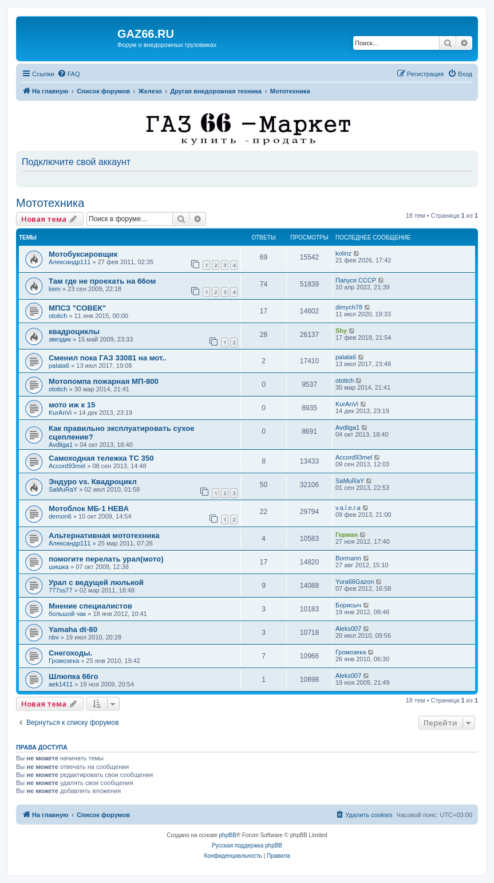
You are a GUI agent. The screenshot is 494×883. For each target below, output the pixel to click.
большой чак (67, 613)
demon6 (60, 516)
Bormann (348, 558)
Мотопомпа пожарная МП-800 (104, 381)
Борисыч (348, 605)
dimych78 (348, 307)
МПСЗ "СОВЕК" (77, 308)
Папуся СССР (355, 280)
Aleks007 (348, 628)
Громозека (64, 660)
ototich (58, 315)
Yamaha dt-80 (73, 629)
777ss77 (61, 590)
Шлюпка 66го (73, 676)
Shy (341, 330)
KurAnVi (60, 412)
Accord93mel (67, 465)
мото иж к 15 (72, 405)
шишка (59, 566)
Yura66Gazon (354, 581)
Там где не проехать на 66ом (102, 281)
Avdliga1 (61, 444)
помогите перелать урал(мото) (106, 559)
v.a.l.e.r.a (348, 507)
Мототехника (50, 203)
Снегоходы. (70, 653)
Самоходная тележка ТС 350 (101, 458)
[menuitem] (68, 74)
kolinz (343, 253)
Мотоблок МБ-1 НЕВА (89, 508)
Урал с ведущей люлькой (96, 582)
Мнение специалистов (90, 606)
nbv (54, 637)
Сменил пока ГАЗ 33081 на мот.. (108, 358)
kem (55, 288)
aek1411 (61, 684)
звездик (60, 339)
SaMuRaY (63, 489)
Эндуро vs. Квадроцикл (93, 481)
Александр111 (69, 261)
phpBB (227, 835)
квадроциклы (74, 331)
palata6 (59, 365)
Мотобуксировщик (83, 254)
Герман (346, 534)
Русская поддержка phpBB (247, 845)
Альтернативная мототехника (104, 535)
